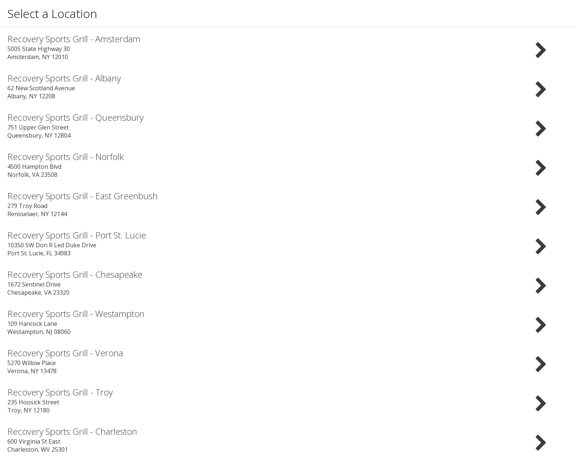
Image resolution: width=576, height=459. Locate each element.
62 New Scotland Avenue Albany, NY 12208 (288, 86)
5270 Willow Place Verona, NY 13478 (288, 361)
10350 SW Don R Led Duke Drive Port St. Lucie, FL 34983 (288, 243)
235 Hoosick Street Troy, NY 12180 (288, 400)
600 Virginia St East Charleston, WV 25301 (288, 439)
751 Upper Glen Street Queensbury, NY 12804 (288, 125)
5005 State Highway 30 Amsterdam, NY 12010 (288, 47)
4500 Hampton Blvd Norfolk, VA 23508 (288, 164)
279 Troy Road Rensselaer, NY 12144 (288, 204)
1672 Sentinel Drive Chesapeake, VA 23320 (288, 282)
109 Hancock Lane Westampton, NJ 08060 (288, 321)
